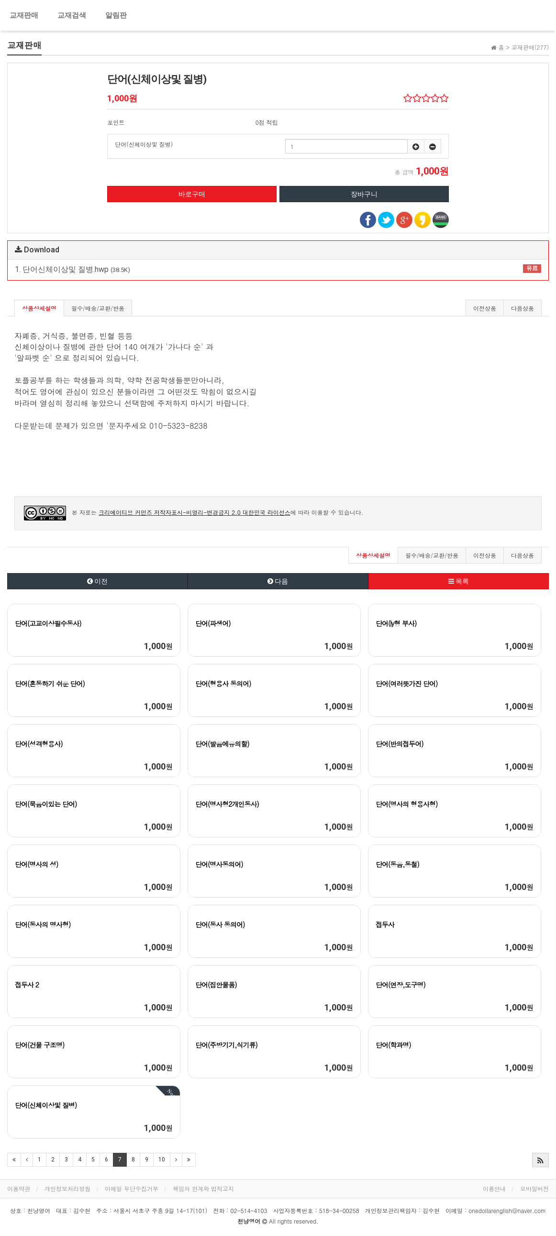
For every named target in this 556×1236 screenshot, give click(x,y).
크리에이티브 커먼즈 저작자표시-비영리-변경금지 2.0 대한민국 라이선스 (194, 512)
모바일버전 (534, 1188)
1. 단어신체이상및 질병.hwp (278, 269)
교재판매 (24, 15)
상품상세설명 (39, 308)
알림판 (116, 15)
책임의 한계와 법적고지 (203, 1188)
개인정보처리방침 (67, 1188)
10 (161, 1159)
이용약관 (18, 1188)
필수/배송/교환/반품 (97, 308)
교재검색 (71, 15)
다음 (277, 581)
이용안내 (494, 1188)
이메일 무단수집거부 (131, 1188)
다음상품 (522, 308)
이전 (97, 581)
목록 (458, 581)
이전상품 (484, 308)
